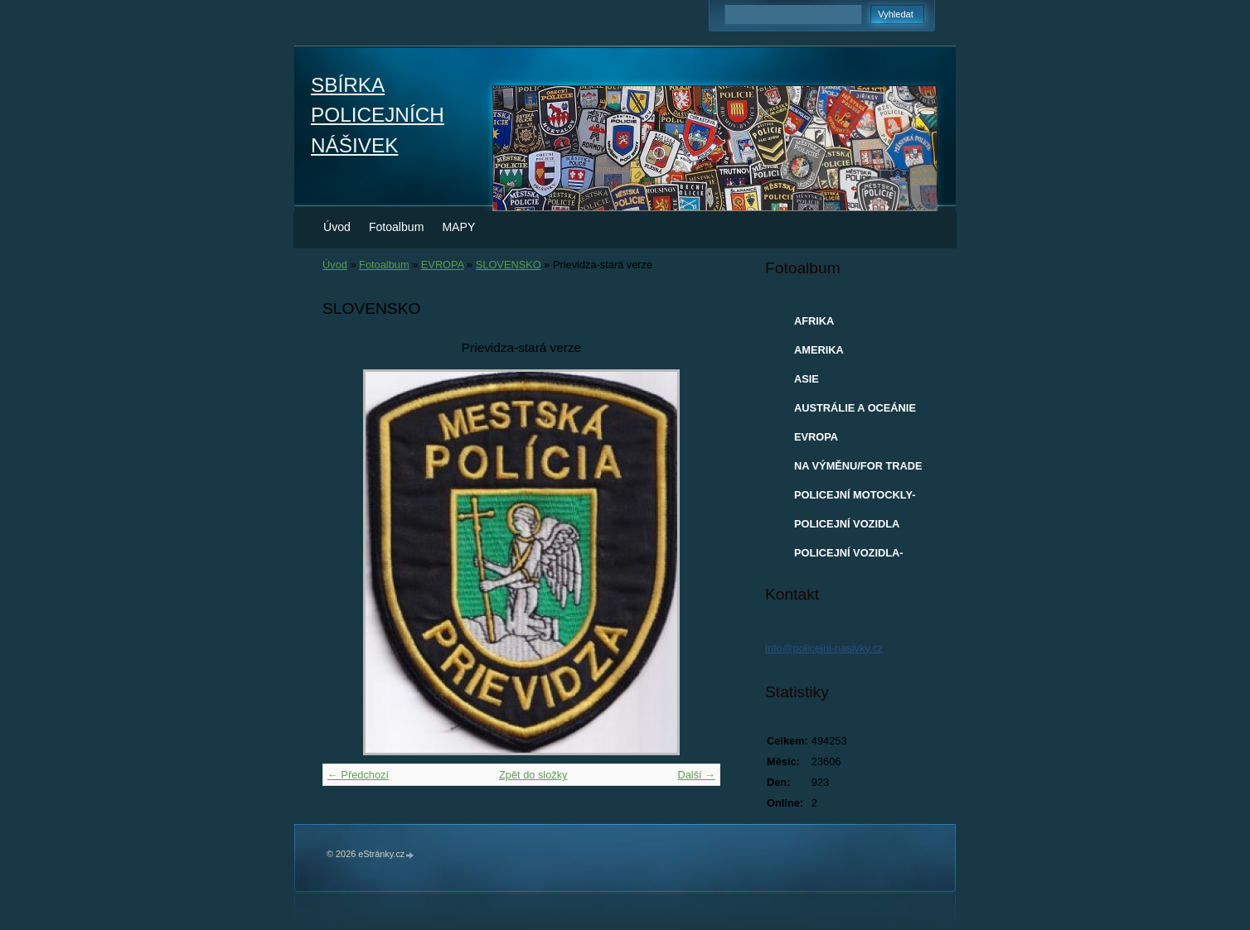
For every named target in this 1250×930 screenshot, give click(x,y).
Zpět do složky (533, 775)
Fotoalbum (396, 227)
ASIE (806, 379)
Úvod (337, 227)
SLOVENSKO (508, 264)
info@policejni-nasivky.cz (824, 648)
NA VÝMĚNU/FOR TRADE (858, 466)
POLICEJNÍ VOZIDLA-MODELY (849, 556)
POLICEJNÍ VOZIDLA (846, 524)
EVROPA (442, 264)
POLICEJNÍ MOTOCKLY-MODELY (854, 498)
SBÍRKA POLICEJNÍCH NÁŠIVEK (377, 115)
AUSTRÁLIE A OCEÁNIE (855, 408)
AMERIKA (819, 350)
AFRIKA (814, 321)
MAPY (458, 227)
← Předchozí (358, 775)
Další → (696, 775)
